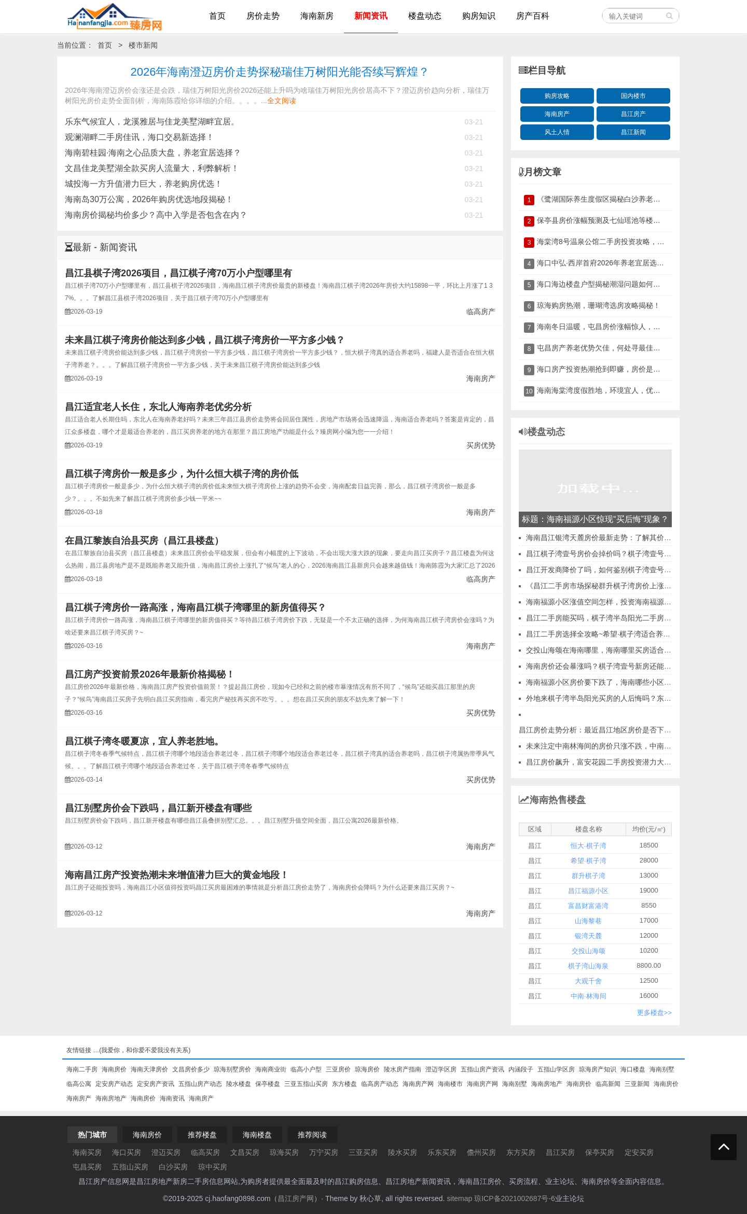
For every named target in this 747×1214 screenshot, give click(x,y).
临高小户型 (306, 1069)
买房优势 (480, 445)
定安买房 (639, 1152)
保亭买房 (599, 1152)
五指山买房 (130, 1167)
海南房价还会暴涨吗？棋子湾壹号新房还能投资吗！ (609, 666)
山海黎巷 (588, 921)
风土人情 (557, 132)
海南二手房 (82, 1069)
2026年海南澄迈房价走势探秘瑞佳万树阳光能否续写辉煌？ (280, 71)
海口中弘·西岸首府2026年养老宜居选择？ (604, 263)
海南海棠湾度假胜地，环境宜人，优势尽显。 (609, 390)
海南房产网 (418, 1084)
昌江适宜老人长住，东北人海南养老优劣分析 (158, 407)
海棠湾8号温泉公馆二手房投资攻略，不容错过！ (615, 241)
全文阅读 (281, 100)
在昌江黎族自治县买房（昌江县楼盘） (144, 540)
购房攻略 (557, 96)
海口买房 (126, 1152)
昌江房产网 (296, 1198)
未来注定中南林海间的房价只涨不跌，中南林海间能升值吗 (620, 746)
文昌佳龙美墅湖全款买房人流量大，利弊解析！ (152, 168)
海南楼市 (450, 1084)
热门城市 (92, 1135)
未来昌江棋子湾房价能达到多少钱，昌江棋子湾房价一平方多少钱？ (205, 340)
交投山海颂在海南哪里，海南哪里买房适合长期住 (606, 650)
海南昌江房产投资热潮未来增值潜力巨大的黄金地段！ (177, 875)
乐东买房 (442, 1152)
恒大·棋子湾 (588, 846)
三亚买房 (363, 1152)
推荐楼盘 (202, 1135)
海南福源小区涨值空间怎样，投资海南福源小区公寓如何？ (620, 602)
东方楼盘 (344, 1084)
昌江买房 (560, 1152)
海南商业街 (270, 1069)
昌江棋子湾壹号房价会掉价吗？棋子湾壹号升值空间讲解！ (620, 553)
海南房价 (114, 1069)
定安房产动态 (114, 1084)
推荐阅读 (312, 1135)
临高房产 (480, 311)
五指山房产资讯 (482, 1069)
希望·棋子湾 (588, 861)
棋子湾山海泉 (588, 966)
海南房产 (480, 378)
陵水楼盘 (238, 1084)
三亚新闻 (637, 1084)
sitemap (459, 1198)
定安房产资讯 (155, 1084)
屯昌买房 (87, 1167)
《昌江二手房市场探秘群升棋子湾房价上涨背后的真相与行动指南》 (635, 586)
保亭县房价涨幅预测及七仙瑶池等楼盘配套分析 (613, 220)
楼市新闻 (143, 45)
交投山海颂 (588, 951)
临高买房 (205, 1152)
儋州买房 (481, 1152)
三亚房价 (338, 1069)
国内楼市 (633, 96)
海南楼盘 (257, 1135)
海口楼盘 (632, 1069)
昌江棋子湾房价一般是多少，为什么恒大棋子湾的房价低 (181, 474)
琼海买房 (284, 1152)
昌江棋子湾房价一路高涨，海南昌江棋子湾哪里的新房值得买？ (195, 607)
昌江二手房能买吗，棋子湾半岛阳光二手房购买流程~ (611, 618)
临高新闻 (608, 1084)
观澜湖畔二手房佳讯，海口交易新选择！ (139, 137)
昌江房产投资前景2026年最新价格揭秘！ (150, 674)
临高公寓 (78, 1084)
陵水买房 (402, 1152)
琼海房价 (367, 1069)
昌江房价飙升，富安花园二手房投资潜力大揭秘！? (608, 762)
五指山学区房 (556, 1069)
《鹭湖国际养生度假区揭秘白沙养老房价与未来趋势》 (624, 199)
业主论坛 (569, 1198)
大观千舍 (588, 981)
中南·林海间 (588, 996)
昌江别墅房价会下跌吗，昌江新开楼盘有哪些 (158, 808)
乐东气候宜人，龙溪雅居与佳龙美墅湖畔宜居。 (152, 121)
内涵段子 (520, 1069)
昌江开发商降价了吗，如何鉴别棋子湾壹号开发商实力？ (617, 570)
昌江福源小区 (588, 891)
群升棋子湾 (588, 876)
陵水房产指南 (402, 1069)
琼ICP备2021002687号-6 (514, 1198)
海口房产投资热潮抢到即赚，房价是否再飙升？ (613, 369)
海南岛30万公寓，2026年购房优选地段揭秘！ (149, 199)
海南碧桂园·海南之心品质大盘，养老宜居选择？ (153, 152)
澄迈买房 (166, 1152)
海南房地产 (546, 1084)
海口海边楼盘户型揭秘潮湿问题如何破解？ (606, 284)
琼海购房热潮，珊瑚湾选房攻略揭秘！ (598, 305)
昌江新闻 (633, 132)
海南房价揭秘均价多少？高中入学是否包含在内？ (156, 214)
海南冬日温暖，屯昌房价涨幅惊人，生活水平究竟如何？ (627, 326)
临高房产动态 (379, 1084)
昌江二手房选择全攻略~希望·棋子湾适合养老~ (600, 634)
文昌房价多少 (191, 1069)
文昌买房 (244, 1152)
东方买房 (520, 1152)
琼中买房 (212, 1167)
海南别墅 (661, 1069)
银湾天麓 (588, 936)
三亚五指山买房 (306, 1084)
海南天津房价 (149, 1069)
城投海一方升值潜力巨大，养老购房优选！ (144, 183)
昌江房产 (633, 114)
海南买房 (87, 1152)
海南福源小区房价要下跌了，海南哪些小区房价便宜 (609, 682)
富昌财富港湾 (588, 906)
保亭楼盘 (267, 1084)
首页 (105, 45)
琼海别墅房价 (232, 1069)
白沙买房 (173, 1167)
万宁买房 (323, 1152)
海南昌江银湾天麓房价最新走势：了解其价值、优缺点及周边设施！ (635, 537)
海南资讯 (172, 1098)
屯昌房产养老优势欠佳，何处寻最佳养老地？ (609, 348)
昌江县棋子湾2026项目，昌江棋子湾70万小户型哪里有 (178, 273)
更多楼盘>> (654, 1013)
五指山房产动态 (200, 1084)
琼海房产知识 (597, 1069)
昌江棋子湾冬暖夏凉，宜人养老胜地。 (144, 741)
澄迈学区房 (441, 1069)
